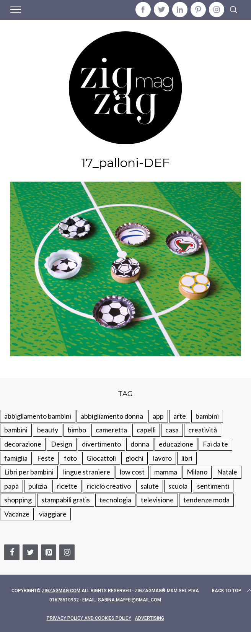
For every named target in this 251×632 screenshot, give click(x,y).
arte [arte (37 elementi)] (179, 416)
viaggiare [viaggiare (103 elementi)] (53, 514)
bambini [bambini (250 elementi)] (207, 416)
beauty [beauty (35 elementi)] (47, 430)
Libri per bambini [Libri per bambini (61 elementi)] (29, 472)
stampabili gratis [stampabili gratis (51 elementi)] (65, 500)
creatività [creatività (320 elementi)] (202, 430)
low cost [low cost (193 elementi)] (132, 472)
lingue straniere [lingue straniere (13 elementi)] (86, 472)
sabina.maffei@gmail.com (129, 600)
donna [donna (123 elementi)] (139, 444)
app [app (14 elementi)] (158, 416)
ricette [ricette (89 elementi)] (67, 486)
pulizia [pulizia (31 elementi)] (37, 486)
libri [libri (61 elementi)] (186, 458)
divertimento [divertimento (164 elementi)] (101, 444)
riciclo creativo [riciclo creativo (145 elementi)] (109, 486)
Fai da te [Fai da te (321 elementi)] (215, 444)
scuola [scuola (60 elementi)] (177, 486)
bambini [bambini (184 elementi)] (16, 430)
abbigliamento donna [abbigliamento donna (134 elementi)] (112, 416)
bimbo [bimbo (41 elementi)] (77, 430)
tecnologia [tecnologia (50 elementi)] (115, 500)
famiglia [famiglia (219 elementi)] (16, 458)
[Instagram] (67, 552)
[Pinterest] (48, 552)
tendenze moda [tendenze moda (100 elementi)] (206, 500)
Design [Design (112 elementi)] (61, 444)
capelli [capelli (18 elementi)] (146, 430)
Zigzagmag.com (61, 590)
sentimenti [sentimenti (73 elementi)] (213, 486)
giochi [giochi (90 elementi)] (134, 458)
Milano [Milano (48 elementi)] (197, 472)
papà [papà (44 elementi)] (11, 486)
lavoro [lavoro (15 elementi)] (162, 458)
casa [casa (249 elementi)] (172, 430)
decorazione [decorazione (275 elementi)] (22, 444)
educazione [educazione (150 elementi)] (176, 444)
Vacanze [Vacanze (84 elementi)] (16, 514)
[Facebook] (12, 552)
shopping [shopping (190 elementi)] (18, 500)
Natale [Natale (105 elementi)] (227, 472)
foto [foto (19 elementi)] (70, 458)
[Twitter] (30, 552)
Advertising (149, 618)
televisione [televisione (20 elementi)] (157, 500)
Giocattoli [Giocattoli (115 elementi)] (101, 458)
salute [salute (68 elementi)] (149, 486)
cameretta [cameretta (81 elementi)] (111, 430)
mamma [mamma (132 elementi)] (165, 472)
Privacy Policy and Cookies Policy (89, 618)
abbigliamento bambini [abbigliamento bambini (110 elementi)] (37, 416)
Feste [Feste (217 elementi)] (45, 458)
